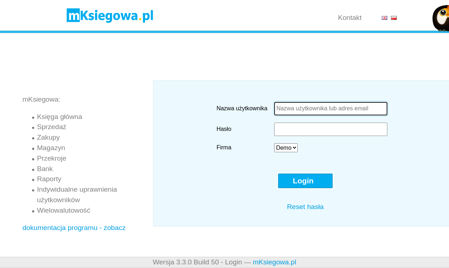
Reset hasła (305, 206)
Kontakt (350, 17)
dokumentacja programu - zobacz (74, 227)
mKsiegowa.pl (274, 262)
